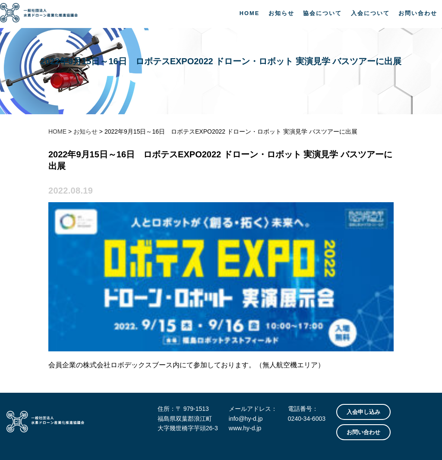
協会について (322, 13)
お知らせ (281, 13)
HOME (249, 13)
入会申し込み (363, 412)
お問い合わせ (417, 13)
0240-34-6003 (306, 418)
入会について (370, 13)
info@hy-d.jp (246, 418)
